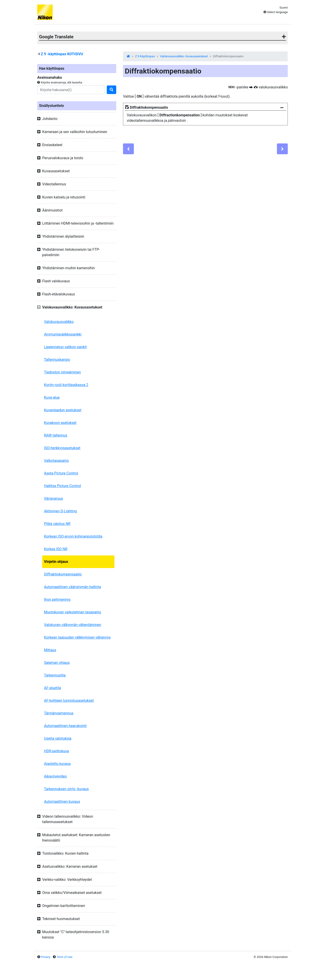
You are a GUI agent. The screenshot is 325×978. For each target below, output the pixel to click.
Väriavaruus (53, 498)
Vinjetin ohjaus (56, 561)
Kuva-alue (52, 397)
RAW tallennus (55, 435)
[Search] (70, 89)
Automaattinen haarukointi (65, 726)
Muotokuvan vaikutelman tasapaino (72, 612)
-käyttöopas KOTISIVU (62, 54)
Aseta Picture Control (61, 473)
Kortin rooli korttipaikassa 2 (66, 385)
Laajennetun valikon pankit (65, 347)
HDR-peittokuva (56, 751)
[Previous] (128, 148)
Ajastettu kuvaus (57, 764)
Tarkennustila (55, 675)
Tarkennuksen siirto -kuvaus (66, 789)
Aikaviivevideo (55, 776)
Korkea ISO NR (55, 549)
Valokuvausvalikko (59, 322)
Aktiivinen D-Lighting (60, 511)
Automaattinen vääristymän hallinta (72, 587)
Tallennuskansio (57, 359)
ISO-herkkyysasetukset (62, 448)
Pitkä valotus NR (57, 524)
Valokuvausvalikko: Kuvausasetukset (184, 56)
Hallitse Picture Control (62, 486)
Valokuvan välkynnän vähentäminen (72, 625)
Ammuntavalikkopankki (62, 334)
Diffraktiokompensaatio (63, 574)
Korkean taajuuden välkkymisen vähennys (77, 637)
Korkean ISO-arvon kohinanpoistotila (73, 536)
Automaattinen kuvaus (62, 801)
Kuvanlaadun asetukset (62, 410)
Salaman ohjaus (57, 662)
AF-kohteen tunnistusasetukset (69, 700)
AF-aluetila (52, 688)
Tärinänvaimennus (59, 713)
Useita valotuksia (57, 738)
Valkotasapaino (56, 460)
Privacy (45, 957)
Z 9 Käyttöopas (145, 56)
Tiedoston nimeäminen (62, 372)
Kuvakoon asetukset (60, 423)
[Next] (282, 148)
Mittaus (50, 650)
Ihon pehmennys (57, 599)
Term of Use (64, 957)
